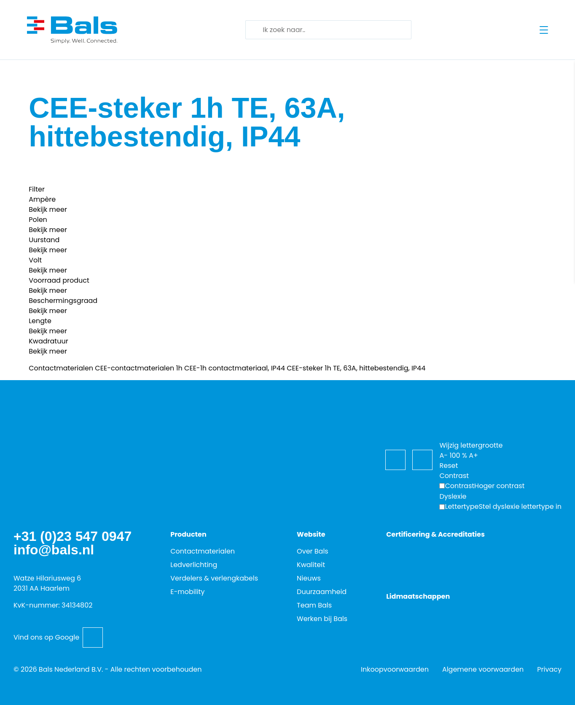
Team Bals (314, 605)
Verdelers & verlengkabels (214, 578)
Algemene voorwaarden (483, 669)
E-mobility (187, 592)
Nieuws (309, 578)
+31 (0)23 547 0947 (72, 536)
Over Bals (312, 551)
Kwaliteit (311, 565)
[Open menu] (544, 30)
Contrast (459, 486)
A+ (473, 455)
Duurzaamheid (322, 592)
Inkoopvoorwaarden (395, 669)
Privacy (549, 669)
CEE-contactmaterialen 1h (138, 368)
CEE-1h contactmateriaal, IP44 (234, 368)
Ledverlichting (193, 565)
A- (443, 455)
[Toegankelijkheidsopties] (449, 417)
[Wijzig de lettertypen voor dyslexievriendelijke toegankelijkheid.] (500, 507)
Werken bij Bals (322, 619)
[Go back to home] (72, 29)
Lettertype (461, 506)
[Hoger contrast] (481, 486)
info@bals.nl (53, 549)
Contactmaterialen (61, 368)
